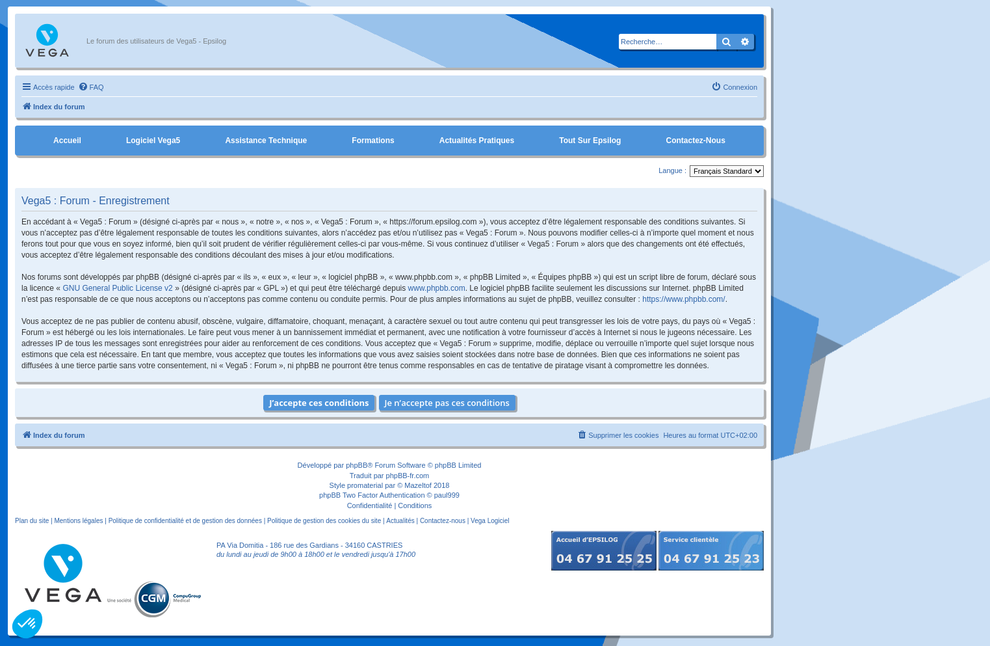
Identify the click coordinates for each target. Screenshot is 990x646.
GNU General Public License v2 (117, 288)
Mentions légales (78, 520)
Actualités (400, 520)
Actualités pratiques (476, 140)
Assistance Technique (266, 140)
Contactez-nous (695, 140)
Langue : (672, 170)
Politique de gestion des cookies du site (324, 520)
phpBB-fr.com (408, 475)
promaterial (365, 485)
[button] (27, 623)
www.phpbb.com (436, 288)
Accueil (67, 140)
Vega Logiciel (490, 520)
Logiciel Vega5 (153, 140)
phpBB (356, 465)
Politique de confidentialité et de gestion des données (185, 520)
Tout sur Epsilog (590, 140)
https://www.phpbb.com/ (683, 299)
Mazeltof (418, 485)
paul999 (447, 495)
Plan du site (32, 520)
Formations (373, 140)
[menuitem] (91, 87)
